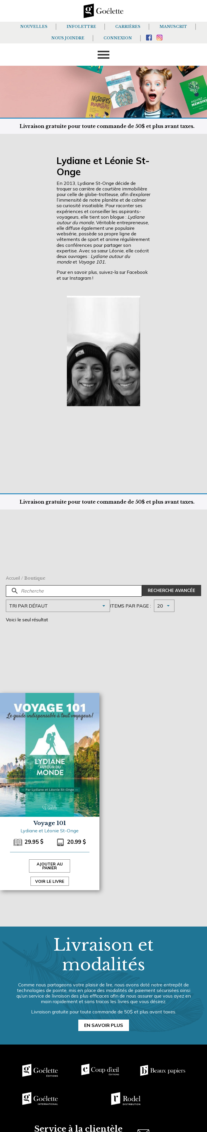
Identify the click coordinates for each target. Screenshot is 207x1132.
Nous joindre (67, 38)
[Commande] (58, 606)
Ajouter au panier (50, 865)
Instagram (80, 278)
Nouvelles (33, 26)
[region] (76, 1087)
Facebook (137, 272)
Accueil (13, 578)
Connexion (118, 38)
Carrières (127, 26)
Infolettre (81, 26)
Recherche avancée (171, 590)
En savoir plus (103, 1025)
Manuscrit (173, 26)
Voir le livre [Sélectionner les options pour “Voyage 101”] (49, 881)
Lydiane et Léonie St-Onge (50, 831)
